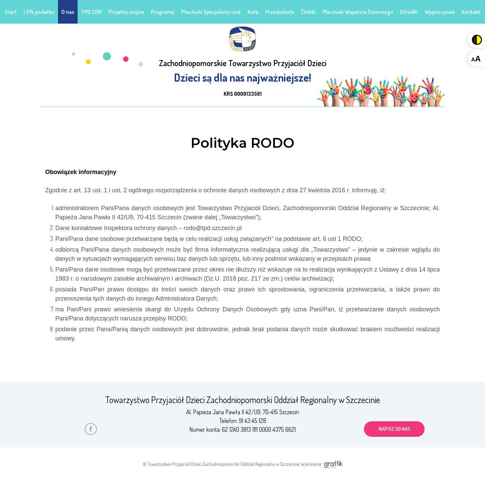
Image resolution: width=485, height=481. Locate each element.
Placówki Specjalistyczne (211, 11)
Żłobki (308, 11)
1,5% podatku (39, 11)
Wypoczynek (440, 11)
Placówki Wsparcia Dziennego (357, 11)
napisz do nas (394, 429)
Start (10, 11)
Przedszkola (279, 11)
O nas (67, 11)
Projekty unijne (126, 11)
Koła (253, 11)
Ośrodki (409, 11)
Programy (162, 11)
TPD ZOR (91, 11)
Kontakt (471, 11)
